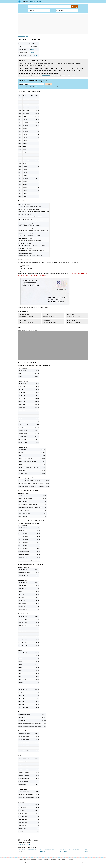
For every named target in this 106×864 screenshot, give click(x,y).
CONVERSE (85, 851)
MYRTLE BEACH (62, 849)
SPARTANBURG (39, 849)
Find (48, 84)
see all (32, 49)
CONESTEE (42, 851)
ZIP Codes (25, 1)
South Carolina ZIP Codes (24, 844)
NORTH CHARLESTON (50, 849)
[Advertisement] (53, 24)
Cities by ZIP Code (35, 1)
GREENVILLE (30, 849)
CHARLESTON (21, 849)
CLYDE (69, 849)
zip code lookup (46, 75)
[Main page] (19, 1)
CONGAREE (63, 851)
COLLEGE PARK (77, 849)
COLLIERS (85, 849)
